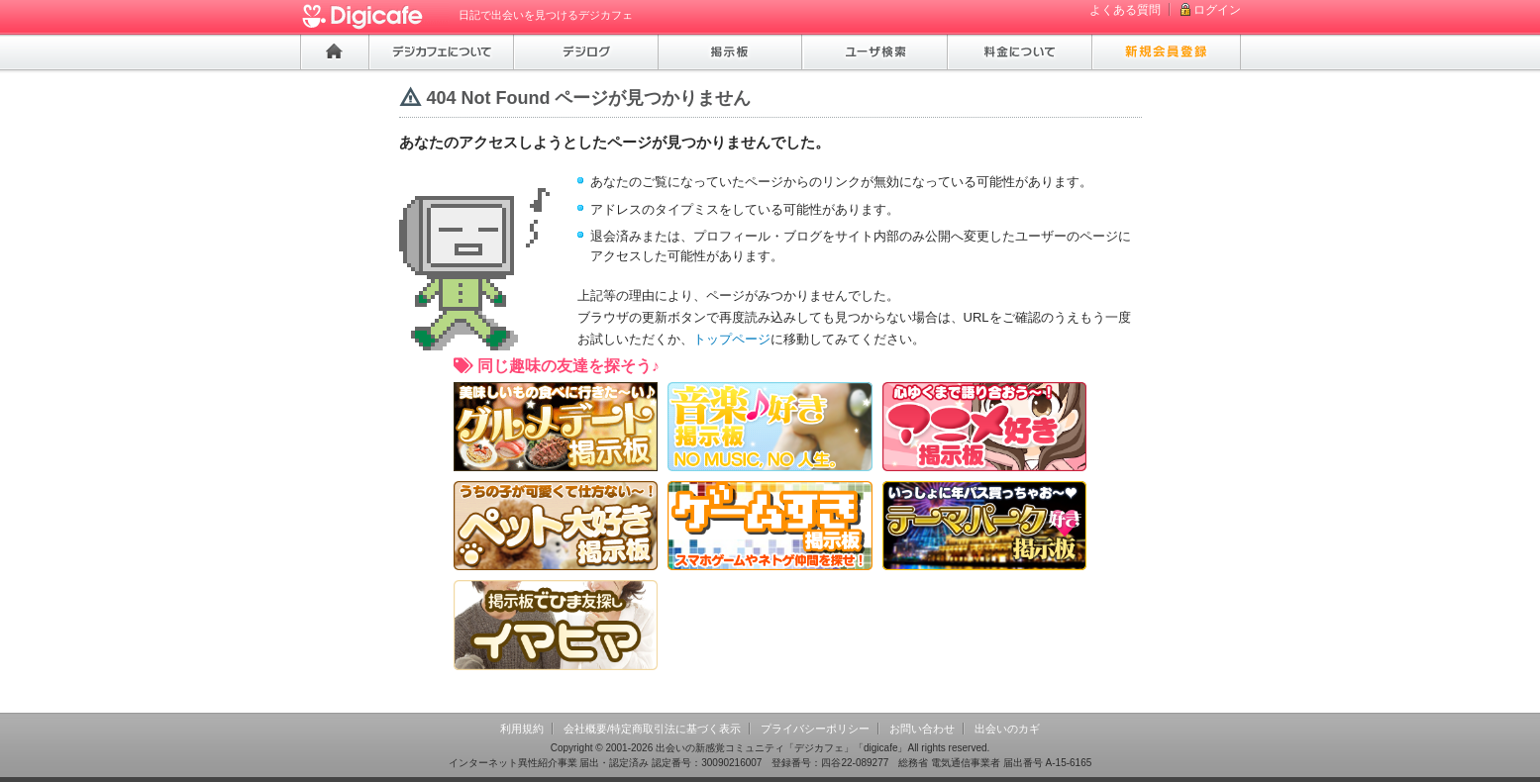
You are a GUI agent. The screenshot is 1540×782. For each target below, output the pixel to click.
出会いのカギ (1007, 728)
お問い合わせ (922, 728)
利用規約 (522, 728)
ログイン (1217, 10)
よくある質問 (1125, 10)
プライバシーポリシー (815, 728)
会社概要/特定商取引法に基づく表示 (652, 728)
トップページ (731, 339)
